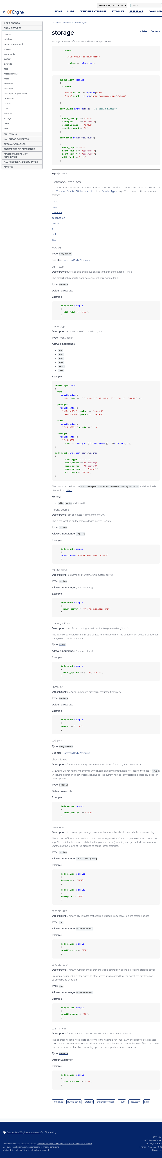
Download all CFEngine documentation (21, 1132)
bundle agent (74, 1101)
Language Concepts (16, 139)
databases (9, 39)
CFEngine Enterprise (93, 11)
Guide (70, 11)
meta (6, 78)
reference (58, 1101)
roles (6, 108)
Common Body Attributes (76, 260)
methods (8, 83)
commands (9, 54)
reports (7, 103)
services (8, 113)
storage (7, 118)
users (6, 123)
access (7, 34)
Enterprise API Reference (19, 149)
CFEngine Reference (61, 22)
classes (7, 49)
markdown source (40, 1150)
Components (12, 23)
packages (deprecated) (15, 93)
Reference (136, 11)
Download (155, 11)
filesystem (134, 1101)
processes (9, 98)
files (6, 68)
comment (57, 212)
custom (7, 58)
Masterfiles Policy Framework (15, 155)
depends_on (58, 217)
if (52, 228)
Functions (10, 134)
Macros (8, 166)
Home (58, 11)
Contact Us (157, 1150)
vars (6, 128)
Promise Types (12, 28)
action (55, 201)
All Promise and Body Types (21, 161)
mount (122, 1101)
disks (146, 1101)
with (54, 239)
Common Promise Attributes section (75, 191)
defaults (8, 63)
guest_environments (14, 44)
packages (8, 88)
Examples (118, 11)
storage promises (105, 1101)
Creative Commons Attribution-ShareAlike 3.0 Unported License (64, 1143)
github (69, 490)
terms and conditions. (50, 1147)
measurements (11, 73)
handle (55, 223)
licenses (33, 1147)
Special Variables (14, 144)
